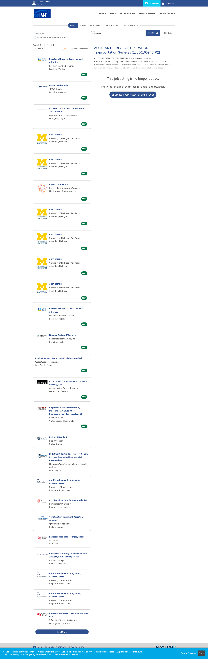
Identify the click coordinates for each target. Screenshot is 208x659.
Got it (201, 653)
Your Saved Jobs (131, 25)
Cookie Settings (188, 653)
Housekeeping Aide (58, 85)
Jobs (113, 13)
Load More (62, 632)
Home (102, 13)
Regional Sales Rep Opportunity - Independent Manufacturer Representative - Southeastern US (65, 410)
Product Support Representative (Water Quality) (58, 358)
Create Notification (79, 48)
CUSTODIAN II (55, 134)
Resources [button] (166, 13)
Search (73, 25)
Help (37, 646)
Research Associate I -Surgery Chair (66, 536)
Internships (127, 13)
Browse (82, 25)
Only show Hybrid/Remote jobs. (51, 37)
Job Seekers (152, 3)
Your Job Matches (112, 25)
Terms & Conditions (55, 646)
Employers (168, 3)
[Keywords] (62, 33)
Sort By (38, 48)
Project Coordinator (59, 184)
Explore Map (95, 25)
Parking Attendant (58, 437)
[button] (167, 33)
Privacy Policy (76, 646)
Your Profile (147, 13)
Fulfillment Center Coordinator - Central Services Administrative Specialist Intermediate (68, 456)
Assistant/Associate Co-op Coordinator (68, 500)
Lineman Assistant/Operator (63, 335)
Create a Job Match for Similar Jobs (133, 94)
